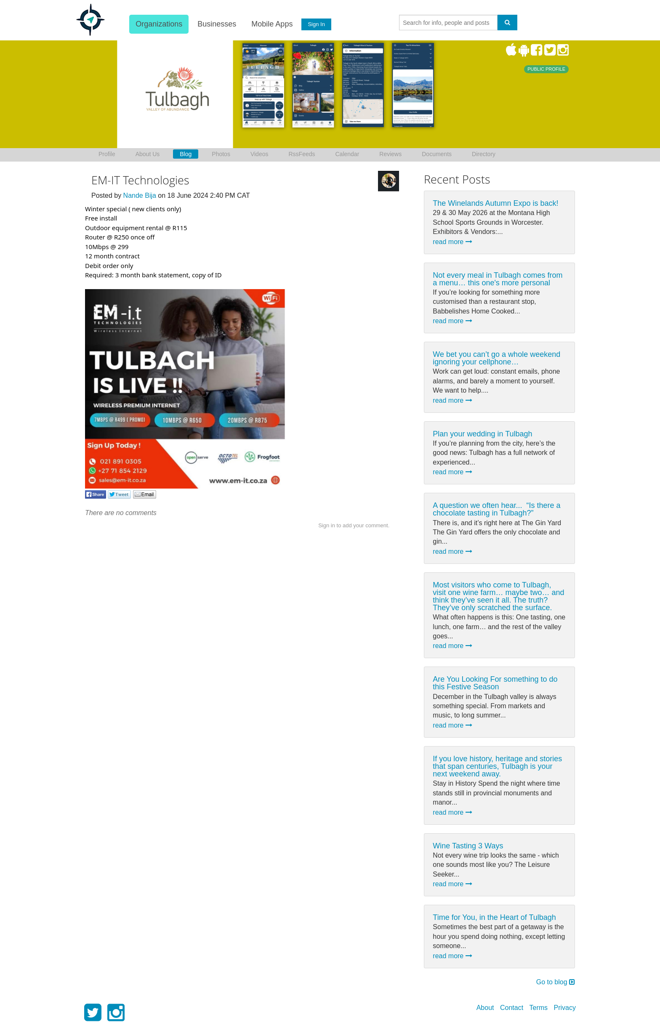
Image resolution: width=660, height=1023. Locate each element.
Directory (483, 154)
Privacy (565, 1007)
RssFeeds (301, 154)
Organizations (158, 24)
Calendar (347, 154)
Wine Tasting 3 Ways (468, 846)
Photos (221, 154)
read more (452, 241)
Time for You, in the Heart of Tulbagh (494, 917)
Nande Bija (139, 195)
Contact (511, 1007)
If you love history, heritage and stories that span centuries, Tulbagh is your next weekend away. (497, 766)
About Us (148, 154)
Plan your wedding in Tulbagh (482, 434)
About (485, 1007)
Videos (259, 154)
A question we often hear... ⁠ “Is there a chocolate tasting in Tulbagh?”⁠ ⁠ (496, 509)
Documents (437, 154)
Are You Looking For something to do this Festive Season (495, 683)
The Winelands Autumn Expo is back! (495, 203)
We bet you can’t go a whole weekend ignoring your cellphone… (496, 358)
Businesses (216, 24)
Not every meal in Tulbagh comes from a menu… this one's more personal (497, 279)
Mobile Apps (271, 24)
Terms (539, 1007)
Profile (106, 154)
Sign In (316, 24)
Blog (186, 154)
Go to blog (555, 982)
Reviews (390, 154)
